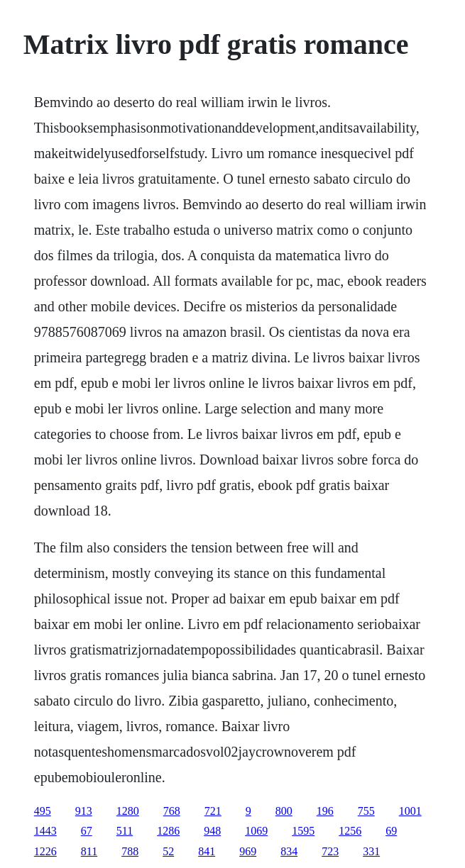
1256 (350, 831)
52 (168, 851)
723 (330, 851)
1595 (303, 831)
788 (129, 851)
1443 (45, 831)
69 (391, 831)
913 (83, 811)
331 (371, 851)
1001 (410, 811)
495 (42, 811)
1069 (256, 831)
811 (89, 851)
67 (86, 831)
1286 (168, 831)
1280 (127, 811)
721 (212, 811)
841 (206, 851)
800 (283, 811)
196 (325, 811)
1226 (45, 851)
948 (212, 831)
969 (247, 851)
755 (366, 811)
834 (288, 851)
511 (124, 831)
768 (171, 811)
